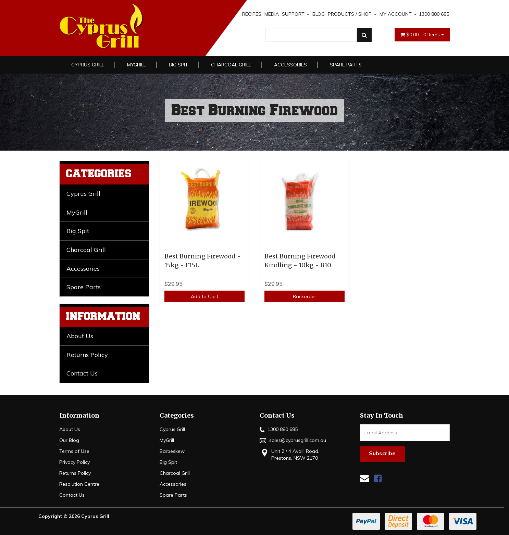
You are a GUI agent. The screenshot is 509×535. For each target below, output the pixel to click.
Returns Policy (87, 355)
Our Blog (69, 440)
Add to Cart (204, 296)
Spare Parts (346, 65)
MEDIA (271, 14)
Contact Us (82, 373)
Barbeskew (172, 451)
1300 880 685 (434, 14)
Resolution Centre (79, 484)
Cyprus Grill (87, 65)
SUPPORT (295, 14)
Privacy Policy (74, 462)
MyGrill (136, 65)
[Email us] (364, 478)
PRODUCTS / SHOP (352, 14)
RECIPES (251, 14)
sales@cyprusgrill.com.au (293, 440)
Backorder (304, 296)
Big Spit (178, 65)
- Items (422, 34)
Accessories (290, 65)
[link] (378, 478)
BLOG (318, 14)
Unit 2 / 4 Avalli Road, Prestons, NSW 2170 (289, 454)
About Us (79, 336)
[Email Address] (405, 432)
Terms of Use (74, 451)
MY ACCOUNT (398, 14)
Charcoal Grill (231, 65)
